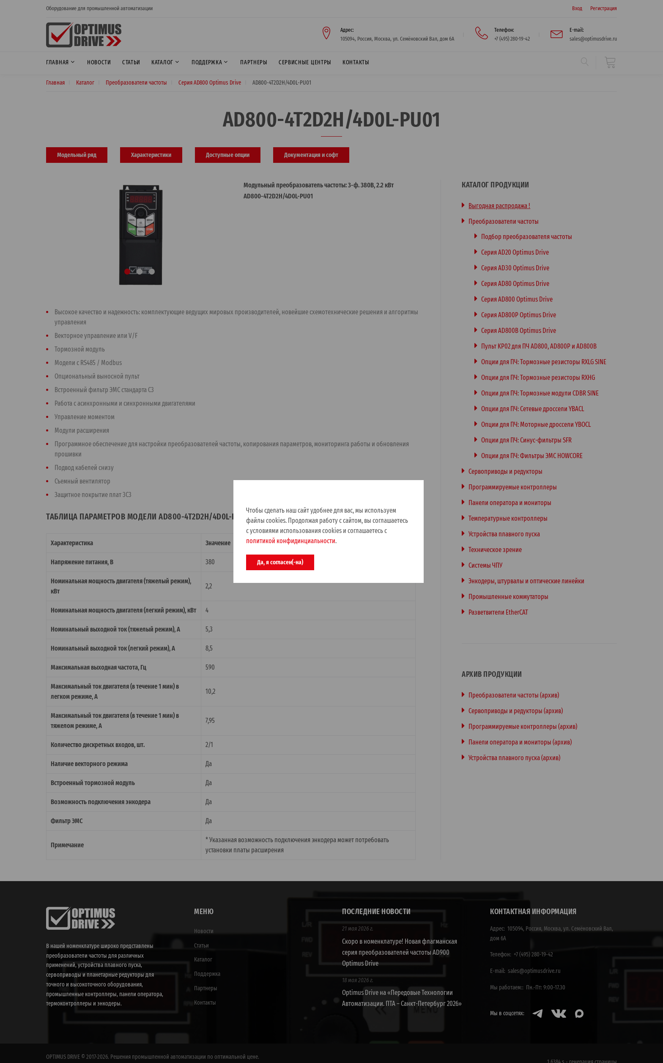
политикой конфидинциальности (290, 541)
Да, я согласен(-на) (280, 562)
